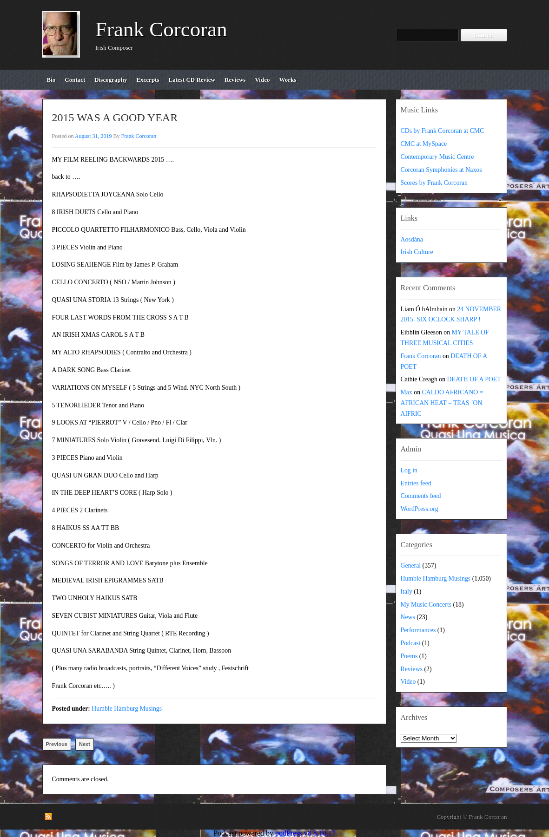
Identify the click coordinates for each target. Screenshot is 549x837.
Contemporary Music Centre (437, 156)
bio (51, 79)
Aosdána (412, 239)
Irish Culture (417, 251)
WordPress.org (419, 508)
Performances (418, 630)
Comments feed (421, 495)
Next (84, 744)
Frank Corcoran (161, 29)
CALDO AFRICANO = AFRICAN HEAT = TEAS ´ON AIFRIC (442, 403)
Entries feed (416, 483)
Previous (56, 744)
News (408, 617)
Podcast (411, 643)
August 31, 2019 (93, 136)
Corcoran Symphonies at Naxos (441, 169)
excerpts (147, 79)
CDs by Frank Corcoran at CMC (442, 130)
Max (406, 392)
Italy (406, 591)
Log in (409, 470)
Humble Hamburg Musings (127, 708)
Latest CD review (192, 79)
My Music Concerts (426, 604)
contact (75, 79)
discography (110, 79)
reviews (235, 79)
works (287, 79)
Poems (409, 656)
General (411, 565)
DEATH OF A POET (474, 379)
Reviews (412, 669)
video (262, 79)
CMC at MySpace (424, 143)
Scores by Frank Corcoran (434, 182)
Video (408, 681)
